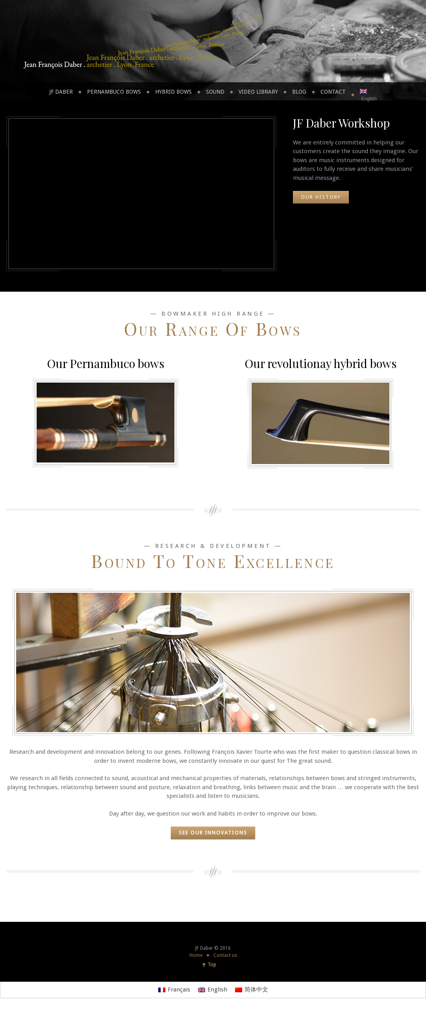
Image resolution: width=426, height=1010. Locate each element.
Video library (258, 92)
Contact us (225, 955)
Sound (215, 92)
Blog (299, 92)
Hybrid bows (173, 92)
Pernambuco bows (114, 92)
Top (211, 964)
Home (195, 955)
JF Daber (61, 92)
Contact (333, 92)
